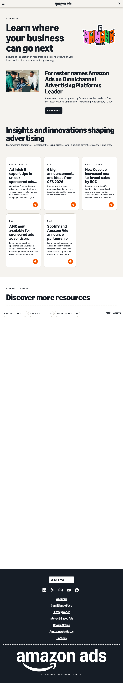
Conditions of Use (61, 611)
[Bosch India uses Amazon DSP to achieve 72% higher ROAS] (102, 409)
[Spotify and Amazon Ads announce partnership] (60, 240)
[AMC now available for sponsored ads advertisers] (23, 240)
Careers (61, 644)
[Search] (119, 4)
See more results (61, 561)
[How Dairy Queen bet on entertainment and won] (21, 467)
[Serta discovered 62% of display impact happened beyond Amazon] (61, 352)
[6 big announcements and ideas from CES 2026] (61, 184)
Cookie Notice (61, 631)
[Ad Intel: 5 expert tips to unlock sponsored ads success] (23, 184)
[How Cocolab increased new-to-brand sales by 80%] (99, 184)
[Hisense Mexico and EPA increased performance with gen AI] (61, 467)
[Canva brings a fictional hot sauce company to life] (61, 409)
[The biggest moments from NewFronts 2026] (102, 525)
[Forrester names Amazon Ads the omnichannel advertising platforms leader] (61, 525)
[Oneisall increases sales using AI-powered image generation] (102, 467)
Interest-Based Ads (61, 624)
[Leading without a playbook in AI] (21, 525)
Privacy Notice (61, 618)
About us (61, 605)
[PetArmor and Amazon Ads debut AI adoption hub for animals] (21, 409)
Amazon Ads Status (61, 637)
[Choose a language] (61, 585)
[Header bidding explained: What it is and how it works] (21, 352)
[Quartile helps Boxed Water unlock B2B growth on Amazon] (102, 352)
